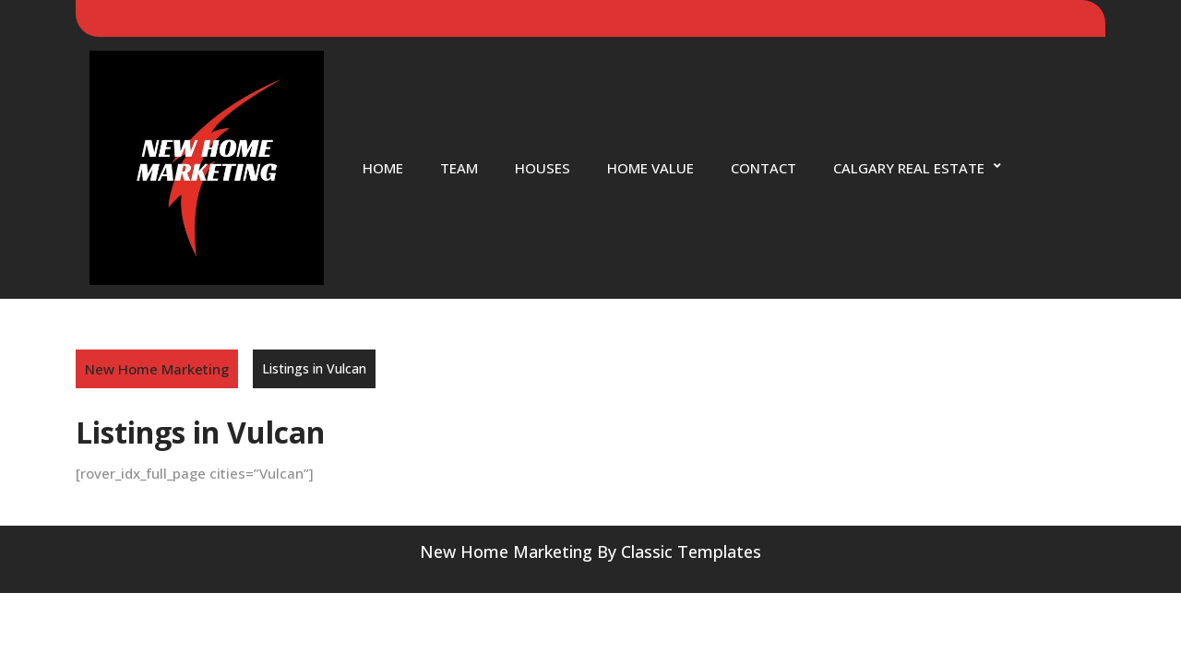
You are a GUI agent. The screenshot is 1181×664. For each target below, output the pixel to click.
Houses (542, 168)
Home (383, 168)
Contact (763, 168)
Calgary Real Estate (908, 168)
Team (459, 168)
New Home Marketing (157, 369)
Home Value (650, 168)
